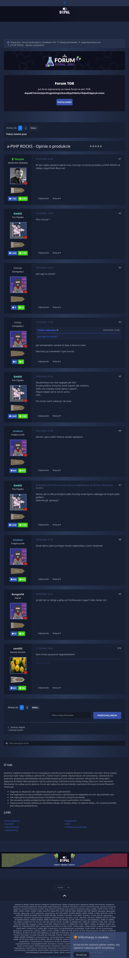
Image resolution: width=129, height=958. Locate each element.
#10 (119, 648)
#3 (120, 267)
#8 (120, 539)
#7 (120, 485)
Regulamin (71, 820)
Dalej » (33, 128)
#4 (120, 322)
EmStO (39, 488)
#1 (120, 158)
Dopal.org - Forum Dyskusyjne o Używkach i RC (33, 42)
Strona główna (12, 820)
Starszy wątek (18, 727)
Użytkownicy (11, 830)
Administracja (12, 827)
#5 (120, 376)
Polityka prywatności (76, 827)
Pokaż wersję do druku (17, 743)
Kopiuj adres (64, 102)
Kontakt (9, 823)
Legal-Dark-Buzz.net (91, 42)
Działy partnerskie (68, 42)
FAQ (68, 823)
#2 (120, 213)
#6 (120, 430)
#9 (120, 594)
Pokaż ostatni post (16, 134)
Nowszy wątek (15, 730)
